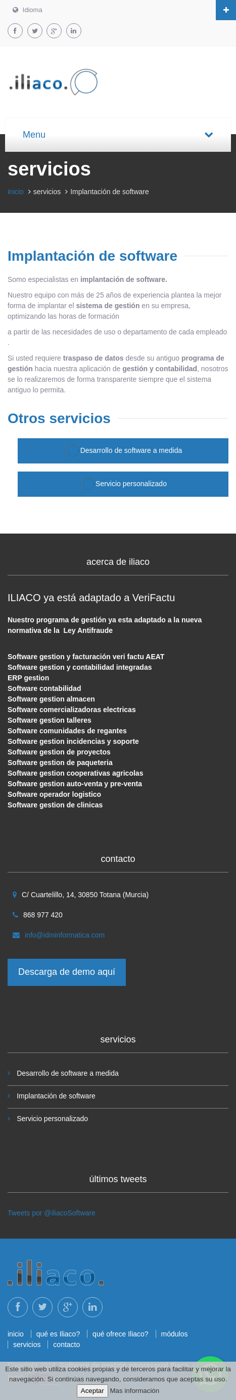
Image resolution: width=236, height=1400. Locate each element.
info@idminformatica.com (65, 935)
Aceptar (92, 1390)
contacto (66, 1344)
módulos (174, 1334)
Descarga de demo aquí (66, 972)
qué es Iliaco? (58, 1334)
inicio (16, 192)
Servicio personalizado (123, 484)
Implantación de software (56, 1096)
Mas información (134, 1390)
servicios (26, 1344)
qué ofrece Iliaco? (120, 1334)
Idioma (27, 10)
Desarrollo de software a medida (123, 451)
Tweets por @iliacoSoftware (52, 1213)
